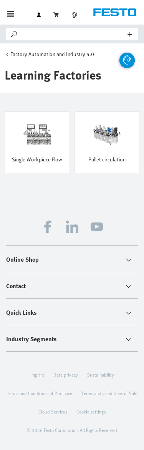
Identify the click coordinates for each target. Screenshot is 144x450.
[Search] (73, 34)
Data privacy (65, 374)
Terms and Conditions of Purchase (39, 393)
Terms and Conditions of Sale (109, 393)
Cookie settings (91, 411)
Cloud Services (52, 411)
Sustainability (100, 374)
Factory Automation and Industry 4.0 (52, 54)
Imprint (37, 374)
